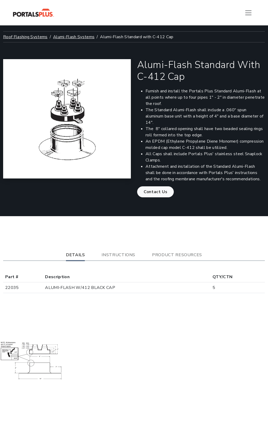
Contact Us (155, 192)
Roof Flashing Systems (25, 37)
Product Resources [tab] (177, 255)
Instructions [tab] (118, 255)
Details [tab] (75, 255)
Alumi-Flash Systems (73, 37)
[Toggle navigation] (248, 13)
